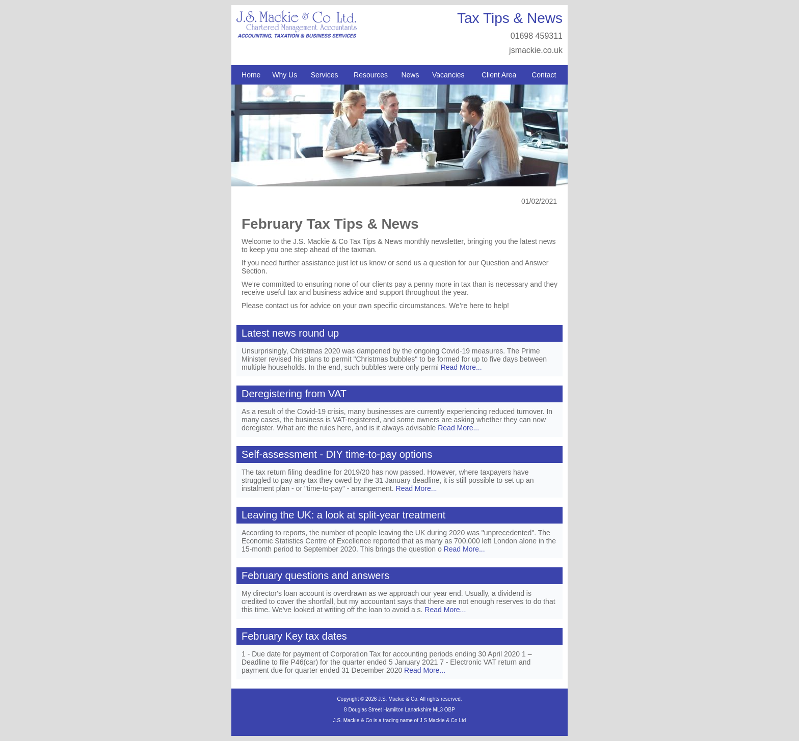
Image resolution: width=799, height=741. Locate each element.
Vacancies (448, 75)
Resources (371, 75)
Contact (543, 75)
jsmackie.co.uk (536, 50)
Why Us (284, 75)
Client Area (499, 75)
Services (324, 75)
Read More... (461, 367)
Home (251, 75)
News (410, 75)
